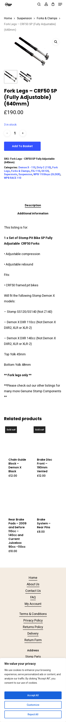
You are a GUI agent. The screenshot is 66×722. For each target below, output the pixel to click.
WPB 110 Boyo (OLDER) (46, 174)
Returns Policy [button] (33, 627)
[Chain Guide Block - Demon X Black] (18, 439)
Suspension (24, 18)
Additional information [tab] (32, 213)
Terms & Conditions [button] (33, 614)
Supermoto (10, 174)
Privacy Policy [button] (33, 620)
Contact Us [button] (33, 591)
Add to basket (22, 146)
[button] (60, 4)
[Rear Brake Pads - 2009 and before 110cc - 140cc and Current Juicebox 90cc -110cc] (18, 499)
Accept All (33, 695)
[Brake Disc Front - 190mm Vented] (46, 439)
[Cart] (53, 4)
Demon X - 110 (26, 167)
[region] (33, 690)
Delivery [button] (33, 633)
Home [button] (33, 577)
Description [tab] (33, 205)
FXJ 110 (35, 171)
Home (8, 18)
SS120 (45, 171)
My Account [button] (33, 604)
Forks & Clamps (47, 18)
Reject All (33, 714)
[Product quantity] (15, 133)
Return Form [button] (33, 640)
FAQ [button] (33, 597)
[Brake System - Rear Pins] (46, 499)
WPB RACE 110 (12, 177)
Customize (33, 704)
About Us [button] (33, 584)
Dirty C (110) (44, 167)
